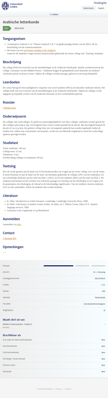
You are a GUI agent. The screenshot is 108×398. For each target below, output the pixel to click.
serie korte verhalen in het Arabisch (40, 50)
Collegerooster (9, 108)
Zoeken (55, 14)
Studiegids (100, 3)
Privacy (58, 389)
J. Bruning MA (9, 238)
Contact (67, 389)
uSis (19, 224)
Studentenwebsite (45, 389)
